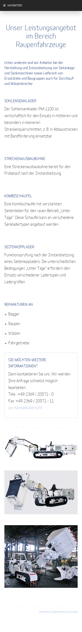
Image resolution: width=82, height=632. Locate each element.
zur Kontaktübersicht (25, 408)
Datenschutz (60, 612)
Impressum (45, 612)
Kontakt (73, 612)
